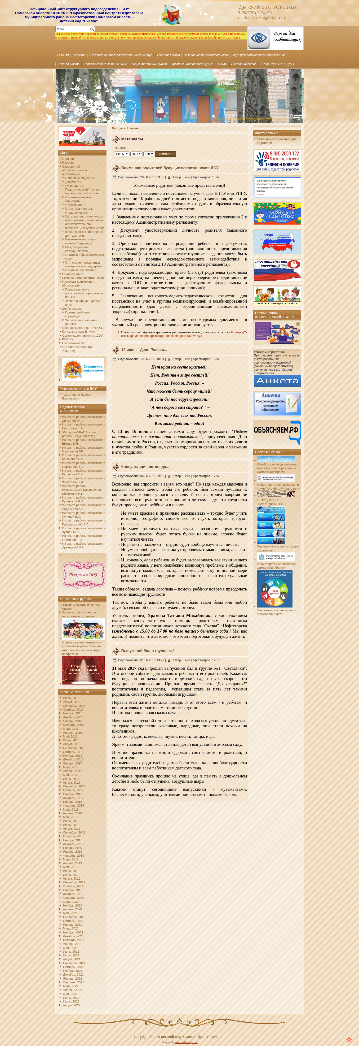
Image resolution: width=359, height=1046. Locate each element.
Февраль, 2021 (73, 940)
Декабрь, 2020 (73, 936)
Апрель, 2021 (72, 944)
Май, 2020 (70, 913)
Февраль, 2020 (73, 897)
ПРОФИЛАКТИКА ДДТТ (277, 64)
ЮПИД (70, 351)
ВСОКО (222, 64)
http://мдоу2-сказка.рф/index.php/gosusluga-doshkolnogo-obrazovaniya (184, 334)
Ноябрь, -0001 (73, 932)
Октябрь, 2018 (73, 836)
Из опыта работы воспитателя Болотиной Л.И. (83, 426)
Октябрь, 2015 (73, 709)
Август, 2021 (71, 959)
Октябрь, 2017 (73, 790)
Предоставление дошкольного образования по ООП (84, 293)
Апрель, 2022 (72, 990)
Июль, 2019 (71, 875)
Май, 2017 (70, 775)
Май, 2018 (70, 817)
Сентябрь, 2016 (74, 748)
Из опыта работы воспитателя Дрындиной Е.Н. (83, 545)
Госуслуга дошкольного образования (258, 55)
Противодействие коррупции (77, 314)
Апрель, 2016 (72, 732)
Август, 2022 (71, 1005)
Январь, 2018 (72, 801)
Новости (79, 55)
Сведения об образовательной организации (121, 55)
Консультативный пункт (148, 64)
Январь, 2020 (72, 848)
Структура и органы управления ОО (79, 210)
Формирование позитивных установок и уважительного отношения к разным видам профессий (83, 646)
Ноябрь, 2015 (72, 713)
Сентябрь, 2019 (74, 882)
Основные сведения (79, 178)
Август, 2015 (71, 702)
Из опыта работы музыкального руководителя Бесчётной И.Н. (82, 489)
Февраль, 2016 (73, 725)
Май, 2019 (70, 867)
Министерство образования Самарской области (277, 564)
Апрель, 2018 (72, 813)
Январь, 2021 (72, 924)
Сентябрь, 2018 (74, 832)
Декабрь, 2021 (73, 974)
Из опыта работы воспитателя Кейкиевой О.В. (83, 457)
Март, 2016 (71, 728)
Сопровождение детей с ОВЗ (104, 64)
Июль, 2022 (71, 1001)
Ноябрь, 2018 (72, 840)
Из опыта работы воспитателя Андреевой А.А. (83, 507)
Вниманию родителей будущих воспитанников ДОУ (170, 168)
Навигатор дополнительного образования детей (277, 610)
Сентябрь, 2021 (74, 963)
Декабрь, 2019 (73, 894)
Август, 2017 (71, 782)
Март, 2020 (71, 901)
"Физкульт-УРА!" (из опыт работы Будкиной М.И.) (80, 434)
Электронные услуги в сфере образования (278, 546)
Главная (63, 55)
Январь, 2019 (72, 851)
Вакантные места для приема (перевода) (80, 241)
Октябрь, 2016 (73, 752)
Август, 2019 (71, 878)
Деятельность (69, 64)
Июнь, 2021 (71, 951)
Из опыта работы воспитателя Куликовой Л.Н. (83, 499)
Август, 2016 (71, 744)
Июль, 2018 (71, 825)
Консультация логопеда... (145, 467)
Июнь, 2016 (71, 740)
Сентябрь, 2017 (74, 786)
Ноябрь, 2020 (72, 905)
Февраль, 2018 (73, 805)
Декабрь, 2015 (73, 717)
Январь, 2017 (72, 763)
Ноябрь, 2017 (72, 794)
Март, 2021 (71, 928)
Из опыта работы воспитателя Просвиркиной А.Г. (83, 522)
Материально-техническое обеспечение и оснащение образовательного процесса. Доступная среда (85, 222)
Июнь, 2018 (71, 821)
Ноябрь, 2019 (72, 890)
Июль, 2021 (71, 955)
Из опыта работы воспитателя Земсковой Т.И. (83, 480)
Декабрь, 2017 (73, 798)
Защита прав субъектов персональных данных (79, 614)
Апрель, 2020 (72, 909)
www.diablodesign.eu (186, 1042)
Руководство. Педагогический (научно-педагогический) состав (83, 189)
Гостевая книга (168, 55)
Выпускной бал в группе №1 (148, 651)
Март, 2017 (71, 767)
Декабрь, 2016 (73, 759)
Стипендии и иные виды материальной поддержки (83, 264)
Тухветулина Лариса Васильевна (76, 396)
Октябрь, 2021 (73, 967)
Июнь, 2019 (71, 871)
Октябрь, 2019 (73, 886)
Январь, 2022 (72, 978)
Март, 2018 (71, 809)
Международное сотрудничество (77, 249)
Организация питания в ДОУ (192, 64)
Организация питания (80, 270)
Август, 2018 (71, 828)
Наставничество (244, 64)
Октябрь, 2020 (73, 921)
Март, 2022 (71, 986)
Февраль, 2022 (73, 982)
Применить (165, 154)
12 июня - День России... (144, 350)
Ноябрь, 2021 (72, 970)
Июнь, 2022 (71, 997)
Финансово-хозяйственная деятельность (84, 233)
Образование (74, 205)
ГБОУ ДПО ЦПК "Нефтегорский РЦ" (276, 500)
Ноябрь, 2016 (72, 755)
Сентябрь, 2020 (74, 917)
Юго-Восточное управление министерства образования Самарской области (277, 466)
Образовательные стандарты (78, 199)
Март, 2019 (71, 859)
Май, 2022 (70, 994)
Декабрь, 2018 (73, 844)
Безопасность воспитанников (206, 55)
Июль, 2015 (71, 698)
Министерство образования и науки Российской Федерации (278, 484)
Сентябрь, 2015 (74, 705)
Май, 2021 (70, 948)
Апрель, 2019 (72, 863)
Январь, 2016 (72, 721)
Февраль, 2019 (73, 855)
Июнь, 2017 (71, 779)
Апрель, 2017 (72, 771)
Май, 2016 (70, 736)
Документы (73, 182)
